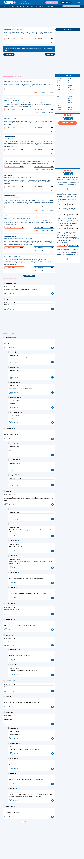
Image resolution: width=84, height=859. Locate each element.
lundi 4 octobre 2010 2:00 (14, 559)
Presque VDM (49, 6)
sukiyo (11, 758)
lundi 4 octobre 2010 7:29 (14, 653)
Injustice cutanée (9, 195)
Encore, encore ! (29, 275)
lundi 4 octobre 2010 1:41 (14, 512)
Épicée (17, 6)
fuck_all (12, 540)
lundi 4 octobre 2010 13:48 (14, 777)
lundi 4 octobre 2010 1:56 (9, 810)
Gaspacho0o (13, 397)
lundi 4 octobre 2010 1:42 (14, 370)
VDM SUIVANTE (49, 54)
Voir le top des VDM (67, 123)
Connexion (77, 2)
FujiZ (11, 788)
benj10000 (12, 460)
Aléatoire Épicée (24, 6)
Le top (32, 6)
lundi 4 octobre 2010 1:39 (9, 432)
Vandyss (12, 352)
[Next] (35, 822)
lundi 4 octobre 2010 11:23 (9, 286)
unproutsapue (13, 412)
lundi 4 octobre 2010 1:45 (9, 638)
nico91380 (8, 283)
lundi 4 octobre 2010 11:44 (14, 668)
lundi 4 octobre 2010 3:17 (9, 302)
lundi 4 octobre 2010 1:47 (14, 527)
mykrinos (12, 649)
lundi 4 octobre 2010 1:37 (9, 341)
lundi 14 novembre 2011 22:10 (15, 478)
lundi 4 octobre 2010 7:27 (14, 446)
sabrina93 (8, 619)
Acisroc (12, 367)
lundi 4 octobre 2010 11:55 (14, 762)
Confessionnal (40, 6)
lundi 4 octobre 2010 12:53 (14, 591)
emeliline (8, 604)
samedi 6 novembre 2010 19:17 (15, 792)
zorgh (11, 443)
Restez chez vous (9, 98)
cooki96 (8, 681)
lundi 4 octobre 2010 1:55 (9, 715)
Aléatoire (11, 6)
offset (11, 728)
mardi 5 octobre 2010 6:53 (14, 400)
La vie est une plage (10, 236)
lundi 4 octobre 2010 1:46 (9, 700)
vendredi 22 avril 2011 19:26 (14, 415)
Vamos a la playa (9, 136)
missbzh (8, 428)
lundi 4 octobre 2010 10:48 (14, 731)
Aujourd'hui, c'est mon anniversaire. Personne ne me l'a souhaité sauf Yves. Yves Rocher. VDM (67, 210)
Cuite (6, 216)
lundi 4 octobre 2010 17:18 (14, 463)
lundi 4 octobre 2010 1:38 (14, 355)
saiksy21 (12, 475)
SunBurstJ (8, 806)
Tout (5, 6)
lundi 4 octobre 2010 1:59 (14, 544)
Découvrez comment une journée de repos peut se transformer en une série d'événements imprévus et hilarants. (28, 49)
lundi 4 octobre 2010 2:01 (14, 576)
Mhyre (7, 299)
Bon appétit (8, 175)
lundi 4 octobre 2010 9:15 (14, 385)
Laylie (7, 635)
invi (11, 556)
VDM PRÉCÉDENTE (9, 54)
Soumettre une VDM (52, 2)
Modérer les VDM (66, 2)
